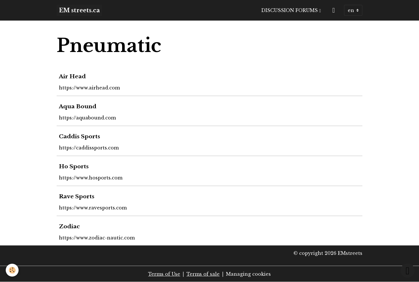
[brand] (79, 10)
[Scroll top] (407, 270)
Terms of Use (164, 274)
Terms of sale (203, 274)
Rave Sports (76, 196)
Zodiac (69, 226)
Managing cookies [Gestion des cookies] (248, 274)
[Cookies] (12, 270)
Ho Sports (74, 166)
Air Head (72, 76)
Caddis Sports (79, 136)
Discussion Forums (290, 10)
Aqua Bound (77, 106)
